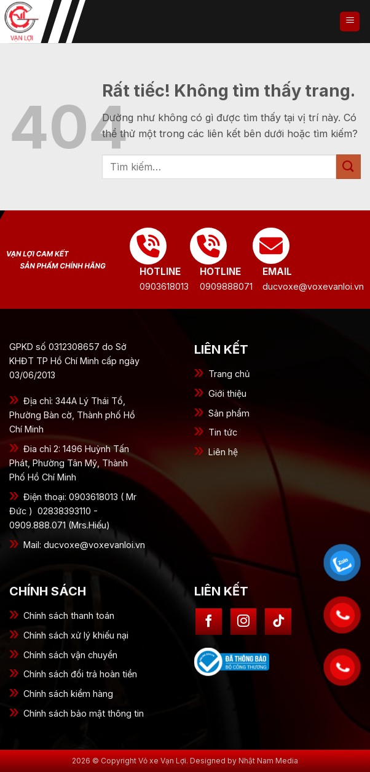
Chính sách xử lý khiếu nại (75, 635)
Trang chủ (229, 373)
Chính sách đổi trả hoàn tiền (80, 674)
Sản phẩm (229, 413)
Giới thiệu (227, 393)
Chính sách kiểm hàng (68, 693)
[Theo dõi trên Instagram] (243, 621)
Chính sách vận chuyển (70, 655)
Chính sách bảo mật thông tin (83, 713)
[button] (350, 21)
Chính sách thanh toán (68, 615)
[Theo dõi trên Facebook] (208, 621)
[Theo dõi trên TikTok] (278, 621)
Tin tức (222, 432)
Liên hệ (223, 452)
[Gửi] (348, 166)
